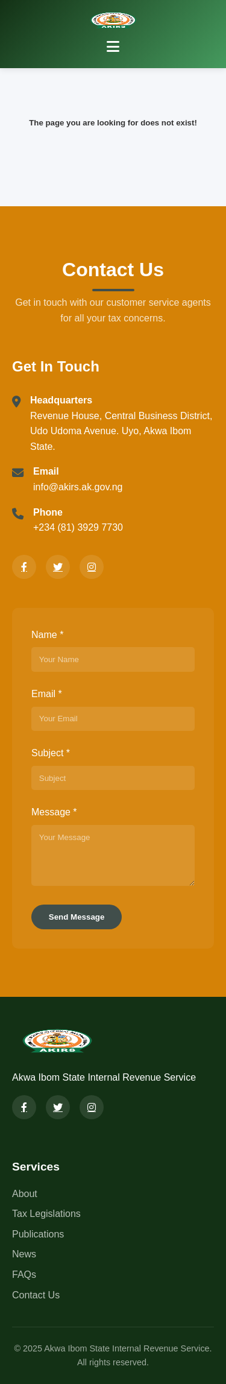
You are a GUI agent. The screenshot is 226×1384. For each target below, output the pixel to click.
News (24, 1254)
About (24, 1194)
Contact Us (36, 1295)
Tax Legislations (46, 1214)
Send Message (77, 916)
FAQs (24, 1274)
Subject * (50, 753)
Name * (47, 635)
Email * (46, 694)
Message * (54, 812)
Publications (38, 1234)
